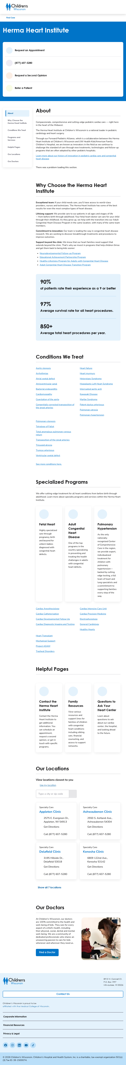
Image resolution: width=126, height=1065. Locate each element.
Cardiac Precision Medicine (93, 613)
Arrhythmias (42, 373)
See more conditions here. (49, 464)
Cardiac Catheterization (47, 613)
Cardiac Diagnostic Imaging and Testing (55, 624)
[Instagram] (12, 1045)
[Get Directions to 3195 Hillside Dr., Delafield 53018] (58, 863)
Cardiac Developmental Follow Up (53, 619)
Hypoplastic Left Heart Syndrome (96, 383)
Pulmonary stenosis (45, 421)
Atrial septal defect (45, 378)
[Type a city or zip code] (52, 794)
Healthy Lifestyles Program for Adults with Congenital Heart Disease (74, 261)
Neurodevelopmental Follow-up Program (60, 253)
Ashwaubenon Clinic (100, 812)
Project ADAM (43, 646)
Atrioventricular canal (46, 383)
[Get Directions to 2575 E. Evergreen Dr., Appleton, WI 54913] (58, 823)
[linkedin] (19, 1045)
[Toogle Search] (110, 7)
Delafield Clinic (56, 852)
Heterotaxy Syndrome (91, 378)
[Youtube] (26, 1045)
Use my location (46, 785)
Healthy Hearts (87, 629)
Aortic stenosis (43, 368)
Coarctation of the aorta (47, 399)
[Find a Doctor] (47, 952)
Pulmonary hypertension (92, 415)
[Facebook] (5, 1045)
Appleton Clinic (56, 812)
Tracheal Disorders (45, 651)
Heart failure (86, 368)
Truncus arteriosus (45, 450)
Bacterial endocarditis (46, 389)
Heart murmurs (87, 373)
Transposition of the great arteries (53, 439)
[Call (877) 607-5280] (55, 834)
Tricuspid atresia (44, 445)
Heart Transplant (44, 635)
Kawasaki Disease (89, 394)
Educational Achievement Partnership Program (63, 257)
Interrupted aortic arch (91, 389)
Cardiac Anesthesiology (47, 608)
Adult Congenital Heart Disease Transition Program (65, 264)
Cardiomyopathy (44, 394)
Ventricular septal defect (48, 455)
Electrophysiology (89, 619)
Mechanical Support (45, 640)
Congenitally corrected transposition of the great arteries (55, 406)
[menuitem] (17, 113)
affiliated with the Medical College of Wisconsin (26, 1006)
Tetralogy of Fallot (45, 426)
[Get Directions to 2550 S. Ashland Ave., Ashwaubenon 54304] (102, 823)
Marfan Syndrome (88, 399)
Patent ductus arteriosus (92, 404)
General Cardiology (89, 624)
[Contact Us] (63, 994)
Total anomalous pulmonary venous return (53, 433)
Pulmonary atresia (89, 409)
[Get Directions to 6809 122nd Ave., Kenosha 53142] (102, 863)
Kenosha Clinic (100, 852)
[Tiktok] (33, 1045)
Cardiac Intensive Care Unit (93, 608)
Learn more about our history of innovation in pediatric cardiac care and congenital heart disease (76, 157)
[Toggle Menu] (117, 7)
